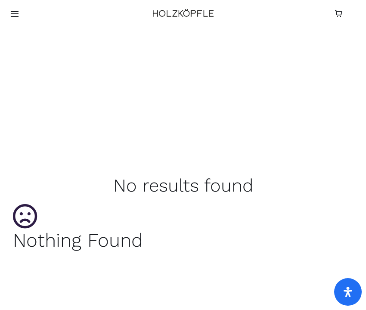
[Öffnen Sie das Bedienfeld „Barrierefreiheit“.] (348, 292)
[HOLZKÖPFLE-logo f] (183, 12)
